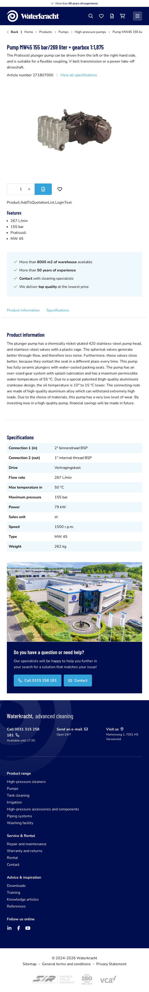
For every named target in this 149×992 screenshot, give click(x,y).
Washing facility (20, 822)
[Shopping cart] (122, 16)
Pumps (12, 788)
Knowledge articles (23, 899)
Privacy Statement (111, 964)
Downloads (16, 885)
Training (13, 892)
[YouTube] (27, 928)
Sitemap (29, 964)
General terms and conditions (66, 964)
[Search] (90, 16)
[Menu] (137, 16)
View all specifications (78, 75)
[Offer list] (111, 16)
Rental (12, 857)
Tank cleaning (18, 795)
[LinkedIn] (9, 928)
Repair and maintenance (27, 844)
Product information (23, 310)
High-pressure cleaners (26, 781)
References (16, 906)
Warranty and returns (24, 850)
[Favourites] (101, 16)
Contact (13, 864)
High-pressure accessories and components (43, 809)
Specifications (58, 310)
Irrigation (14, 802)
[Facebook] (18, 928)
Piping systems (19, 816)
